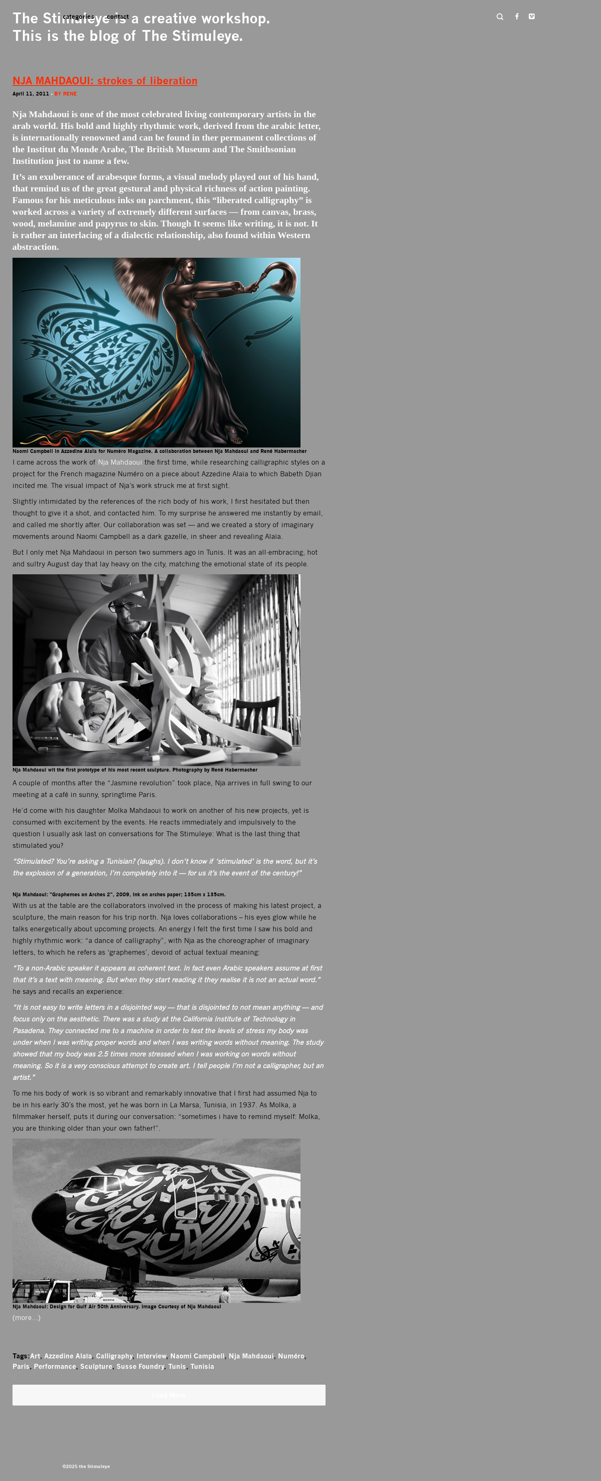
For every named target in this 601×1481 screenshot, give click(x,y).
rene (70, 94)
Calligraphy (114, 1356)
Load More (169, 1395)
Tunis (177, 1366)
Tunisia (202, 1366)
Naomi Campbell (197, 1356)
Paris (21, 1366)
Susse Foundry (140, 1366)
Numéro (291, 1356)
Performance (55, 1366)
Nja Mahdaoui (120, 462)
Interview (151, 1356)
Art (35, 1356)
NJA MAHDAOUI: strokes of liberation (105, 81)
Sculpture (96, 1366)
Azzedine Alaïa (68, 1356)
